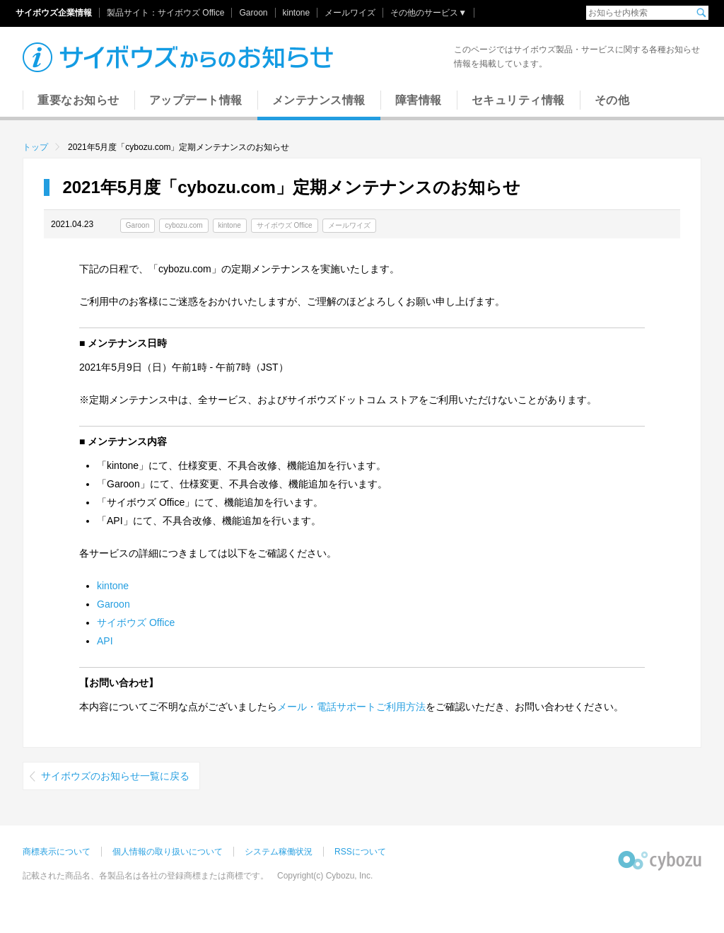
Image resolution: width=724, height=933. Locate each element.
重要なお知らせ (78, 100)
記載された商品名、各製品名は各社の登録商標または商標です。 (146, 876)
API (105, 641)
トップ (35, 147)
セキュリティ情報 (518, 100)
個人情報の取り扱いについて (167, 852)
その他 (612, 100)
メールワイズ (350, 13)
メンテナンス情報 (319, 100)
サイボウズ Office (191, 13)
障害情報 (418, 100)
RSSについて (360, 852)
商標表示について (56, 852)
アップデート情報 (196, 100)
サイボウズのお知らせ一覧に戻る (115, 776)
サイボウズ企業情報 (54, 13)
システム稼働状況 (279, 852)
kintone (296, 13)
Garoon (253, 13)
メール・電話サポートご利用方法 (351, 706)
